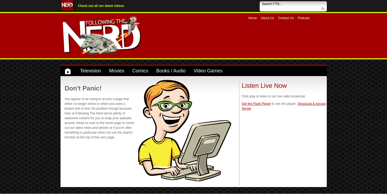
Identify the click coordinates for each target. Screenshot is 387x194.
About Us (267, 18)
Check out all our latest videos (101, 6)
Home (252, 18)
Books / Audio (171, 70)
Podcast (303, 18)
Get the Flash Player (256, 104)
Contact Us (286, 18)
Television (90, 70)
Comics (140, 70)
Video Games (208, 70)
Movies (116, 70)
